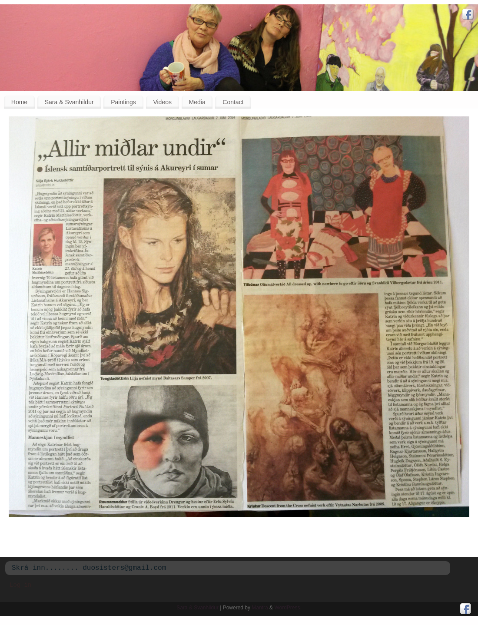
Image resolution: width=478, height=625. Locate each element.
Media (197, 102)
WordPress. (287, 608)
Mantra (260, 608)
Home (19, 102)
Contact (232, 102)
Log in (20, 585)
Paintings (123, 102)
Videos (162, 102)
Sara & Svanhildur (69, 102)
